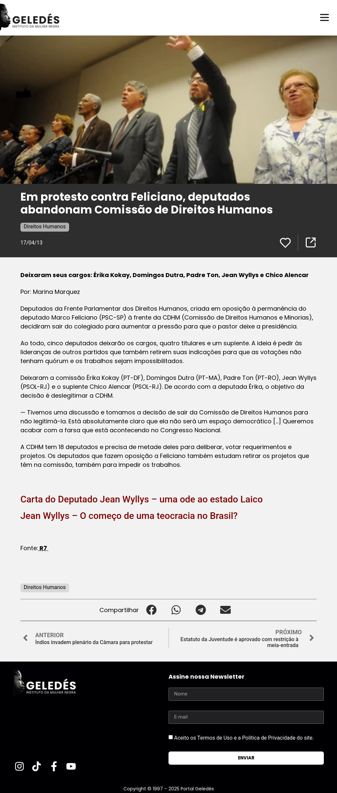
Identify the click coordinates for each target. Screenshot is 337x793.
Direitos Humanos (45, 226)
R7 (43, 548)
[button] (151, 609)
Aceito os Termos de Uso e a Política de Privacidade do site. (244, 737)
